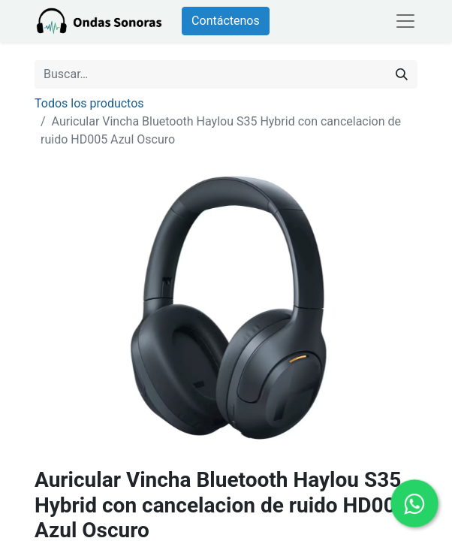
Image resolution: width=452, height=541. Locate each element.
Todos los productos (89, 103)
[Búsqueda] (401, 74)
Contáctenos (225, 21)
